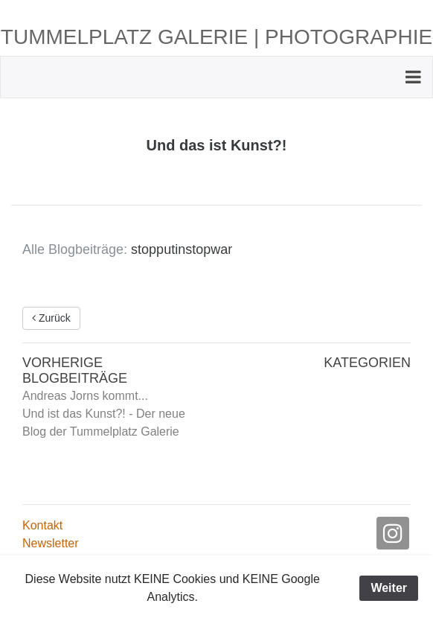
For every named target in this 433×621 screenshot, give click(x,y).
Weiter (389, 588)
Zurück (51, 318)
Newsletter (50, 543)
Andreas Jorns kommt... (85, 395)
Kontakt (42, 525)
